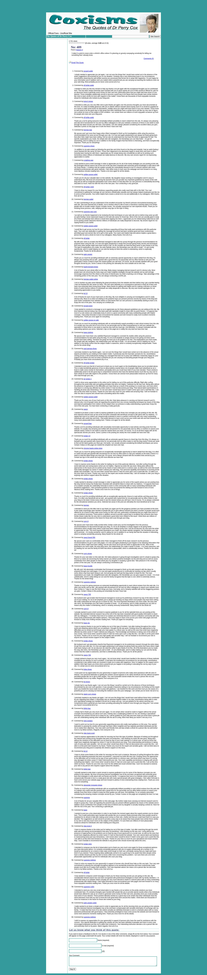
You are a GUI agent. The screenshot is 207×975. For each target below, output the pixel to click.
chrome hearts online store (93, 448)
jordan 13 (87, 436)
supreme (87, 798)
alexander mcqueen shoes (93, 785)
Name (100, 940)
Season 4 (79, 50)
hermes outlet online (91, 279)
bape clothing (88, 332)
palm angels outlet (90, 903)
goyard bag (87, 423)
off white (86, 238)
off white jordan (89, 363)
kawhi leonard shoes (91, 267)
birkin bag (87, 708)
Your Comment (74, 955)
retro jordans (88, 721)
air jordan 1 (87, 379)
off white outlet (89, 85)
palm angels (88, 254)
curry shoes (88, 554)
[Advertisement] (103, 6)
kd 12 (85, 751)
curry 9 (86, 521)
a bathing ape (88, 160)
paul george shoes (90, 349)
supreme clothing (90, 582)
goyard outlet (88, 71)
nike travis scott (89, 733)
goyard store (88, 306)
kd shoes (87, 682)
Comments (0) (149, 58)
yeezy (86, 409)
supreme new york (90, 212)
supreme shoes (89, 146)
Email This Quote (77, 63)
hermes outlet (88, 199)
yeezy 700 (87, 594)
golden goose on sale (91, 320)
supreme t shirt (89, 887)
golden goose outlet (90, 174)
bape (85, 810)
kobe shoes (88, 669)
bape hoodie (88, 566)
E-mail (104, 946)
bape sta (87, 623)
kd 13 (85, 293)
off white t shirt (89, 187)
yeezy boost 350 (89, 537)
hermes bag (88, 130)
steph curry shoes (90, 694)
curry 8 (86, 609)
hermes (86, 505)
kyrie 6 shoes (88, 101)
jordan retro (88, 844)
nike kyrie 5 (88, 826)
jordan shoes (88, 461)
